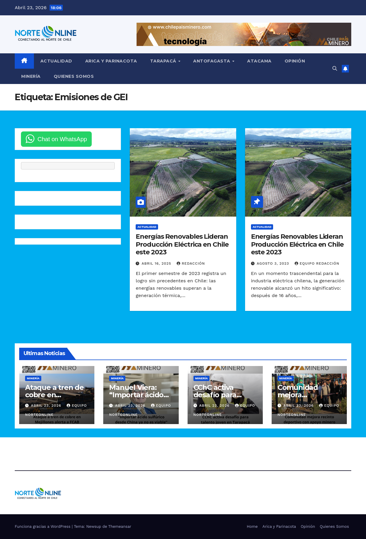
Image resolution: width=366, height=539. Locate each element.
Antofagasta (212, 61)
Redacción (191, 263)
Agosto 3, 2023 (273, 263)
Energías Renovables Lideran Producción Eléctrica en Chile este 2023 (182, 244)
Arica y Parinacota (111, 61)
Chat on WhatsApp (62, 139)
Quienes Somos (74, 76)
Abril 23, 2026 (47, 405)
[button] (334, 68)
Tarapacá (164, 61)
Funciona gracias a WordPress (43, 526)
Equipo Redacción (317, 263)
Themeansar (119, 526)
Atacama (259, 61)
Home (252, 526)
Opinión (295, 61)
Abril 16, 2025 (157, 263)
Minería (31, 76)
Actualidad (56, 61)
